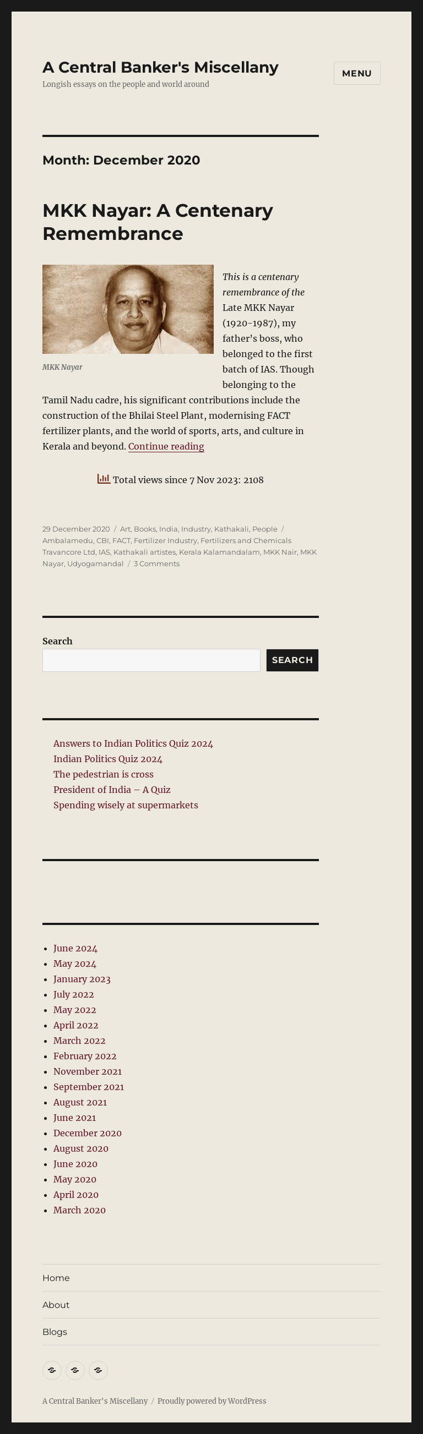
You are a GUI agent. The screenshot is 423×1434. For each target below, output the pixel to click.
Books (145, 528)
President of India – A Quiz (112, 789)
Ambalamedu (67, 540)
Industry (196, 528)
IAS (104, 552)
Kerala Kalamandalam (219, 552)
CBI (102, 540)
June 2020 (75, 1163)
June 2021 (74, 1117)
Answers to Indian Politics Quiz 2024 (133, 743)
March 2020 (79, 1210)
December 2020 (87, 1133)
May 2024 (74, 963)
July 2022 (73, 994)
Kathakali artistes (144, 552)
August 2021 (80, 1102)
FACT (121, 540)
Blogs (54, 1332)
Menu (357, 73)
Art (125, 528)
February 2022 (85, 1055)
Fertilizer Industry (165, 540)
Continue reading (166, 446)
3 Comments (157, 563)
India (168, 528)
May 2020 (74, 1179)
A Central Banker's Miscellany (160, 67)
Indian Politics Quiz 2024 (107, 758)
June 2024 (75, 948)
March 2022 (79, 1040)
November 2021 (87, 1071)
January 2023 (82, 978)
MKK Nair (280, 552)
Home (56, 1278)
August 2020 (81, 1148)
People (265, 528)
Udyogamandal (95, 563)
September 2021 (88, 1086)
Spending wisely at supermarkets (125, 805)
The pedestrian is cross (103, 774)
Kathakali (231, 528)
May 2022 (74, 1009)
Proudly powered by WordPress (212, 1401)
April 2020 (76, 1194)
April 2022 (76, 1025)
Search (57, 641)
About (56, 1305)
